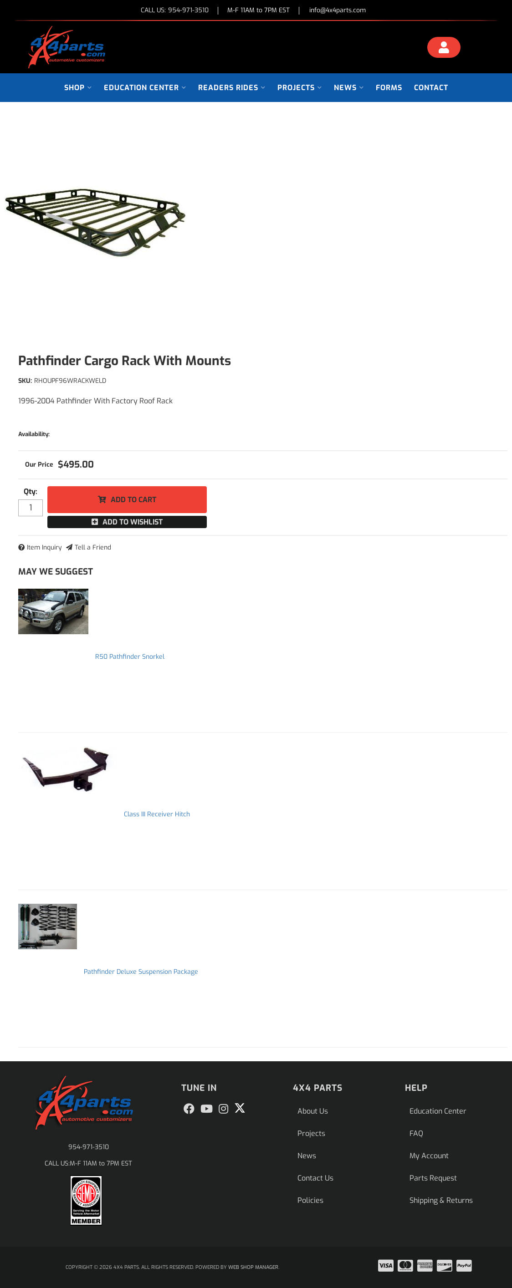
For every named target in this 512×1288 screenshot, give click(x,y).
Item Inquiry (44, 547)
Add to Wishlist (132, 522)
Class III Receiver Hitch (157, 814)
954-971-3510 (88, 1147)
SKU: (25, 381)
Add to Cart (133, 499)
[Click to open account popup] (443, 49)
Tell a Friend (93, 547)
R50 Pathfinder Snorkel (129, 656)
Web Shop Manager (253, 1267)
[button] (78, 87)
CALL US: (175, 11)
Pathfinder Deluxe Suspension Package (141, 971)
